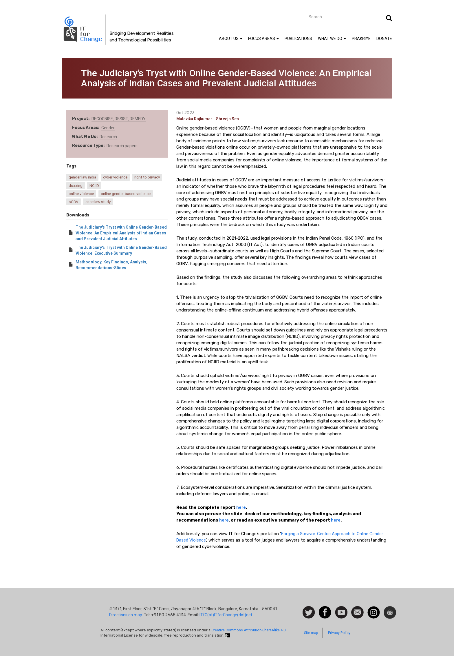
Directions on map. (126, 615)
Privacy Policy (339, 633)
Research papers (122, 145)
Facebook (325, 609)
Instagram (373, 609)
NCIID (94, 185)
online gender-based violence (126, 194)
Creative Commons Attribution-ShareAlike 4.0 (248, 630)
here (241, 507)
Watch (341, 609)
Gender (108, 127)
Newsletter (390, 609)
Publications (298, 38)
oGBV (73, 202)
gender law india (82, 177)
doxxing (76, 185)
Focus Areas (263, 38)
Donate (384, 38)
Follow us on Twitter (309, 613)
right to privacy (147, 177)
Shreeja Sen (227, 118)
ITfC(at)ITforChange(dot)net (225, 615)
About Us (230, 38)
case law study (98, 202)
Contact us (357, 612)
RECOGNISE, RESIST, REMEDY (118, 118)
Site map (311, 633)
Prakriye (361, 38)
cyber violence (115, 177)
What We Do (332, 38)
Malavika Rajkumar (194, 118)
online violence (81, 194)
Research (108, 136)
